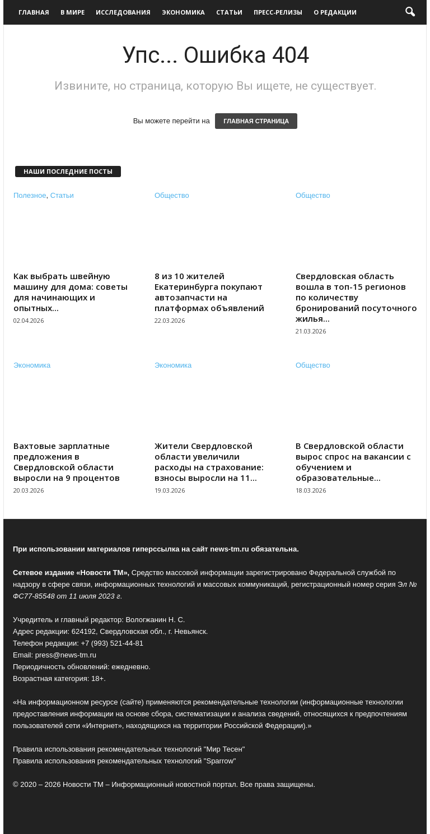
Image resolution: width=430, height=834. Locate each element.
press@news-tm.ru (65, 655)
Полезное (29, 195)
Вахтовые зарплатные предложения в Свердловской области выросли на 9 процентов (66, 461)
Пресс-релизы (278, 12)
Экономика (183, 12)
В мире (72, 12)
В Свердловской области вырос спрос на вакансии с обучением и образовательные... (353, 461)
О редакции (335, 12)
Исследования (123, 12)
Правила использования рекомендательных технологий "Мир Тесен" (129, 749)
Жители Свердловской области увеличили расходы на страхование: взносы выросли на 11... (209, 461)
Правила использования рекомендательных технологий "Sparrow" (124, 761)
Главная (33, 12)
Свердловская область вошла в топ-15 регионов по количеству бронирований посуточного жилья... (356, 297)
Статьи (229, 12)
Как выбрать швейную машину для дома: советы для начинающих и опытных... (70, 291)
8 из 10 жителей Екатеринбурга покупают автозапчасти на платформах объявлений (209, 291)
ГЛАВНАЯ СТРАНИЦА (256, 121)
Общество (172, 195)
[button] (410, 12)
